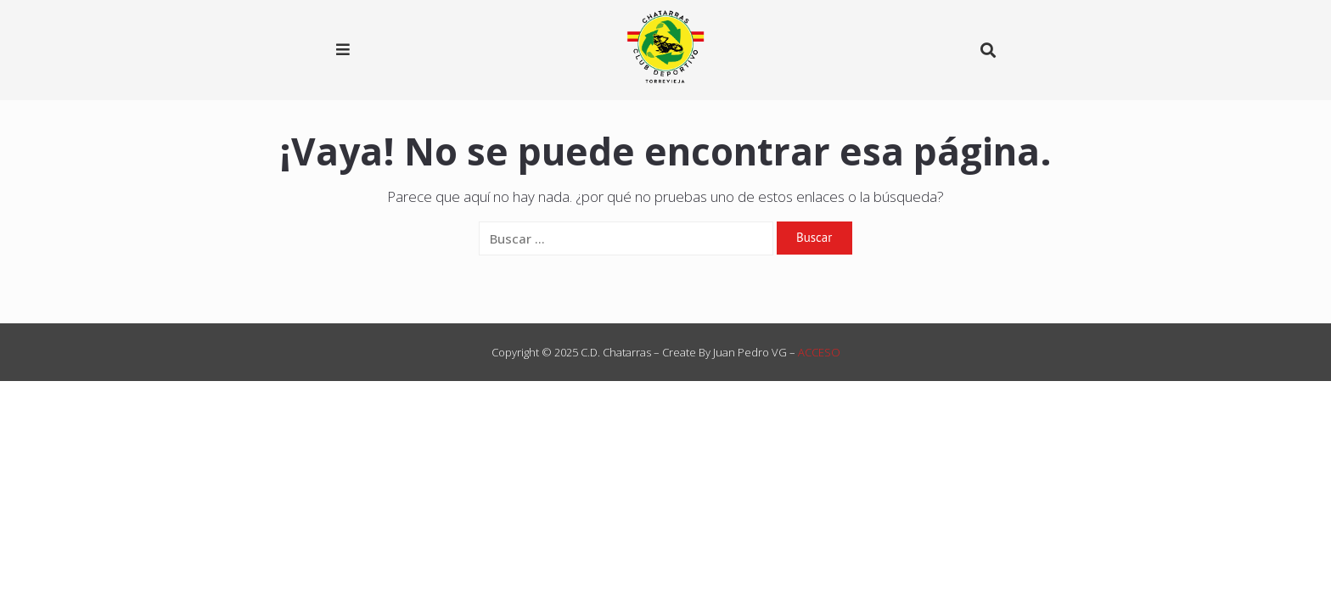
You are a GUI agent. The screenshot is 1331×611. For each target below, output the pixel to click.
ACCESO (819, 352)
